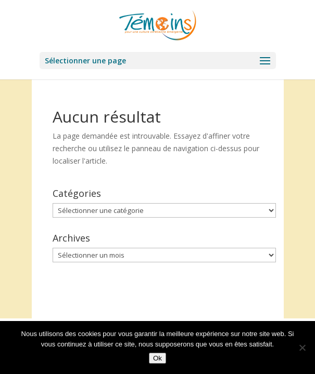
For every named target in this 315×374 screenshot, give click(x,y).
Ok (157, 358)
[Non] (302, 347)
